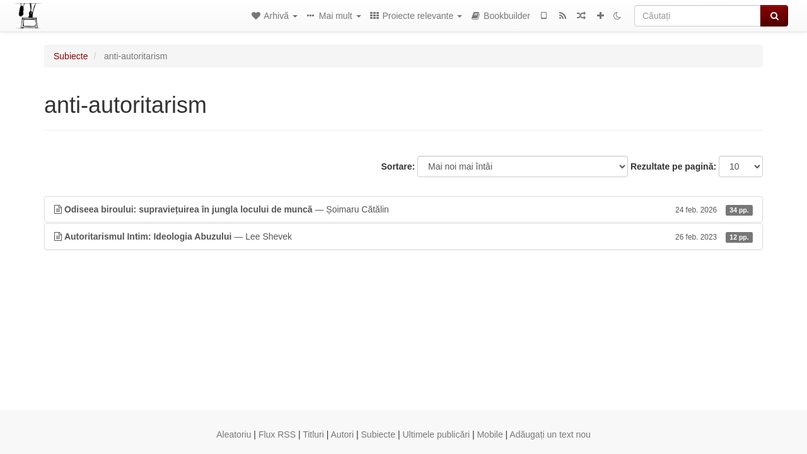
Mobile (489, 434)
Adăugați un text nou (549, 434)
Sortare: (398, 166)
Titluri (313, 434)
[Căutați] (697, 15)
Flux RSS (277, 434)
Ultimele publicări (436, 434)
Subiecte (71, 56)
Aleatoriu (233, 434)
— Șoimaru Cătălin (403, 209)
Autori (342, 434)
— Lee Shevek (403, 236)
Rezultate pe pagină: (673, 166)
